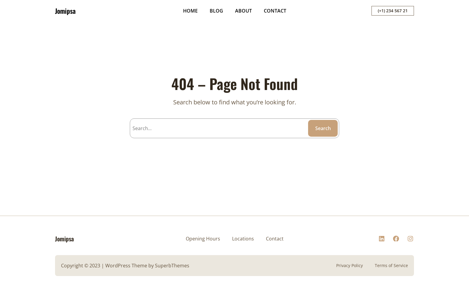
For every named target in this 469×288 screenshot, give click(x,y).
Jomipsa (65, 11)
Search (323, 128)
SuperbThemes (172, 265)
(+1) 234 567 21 (393, 10)
